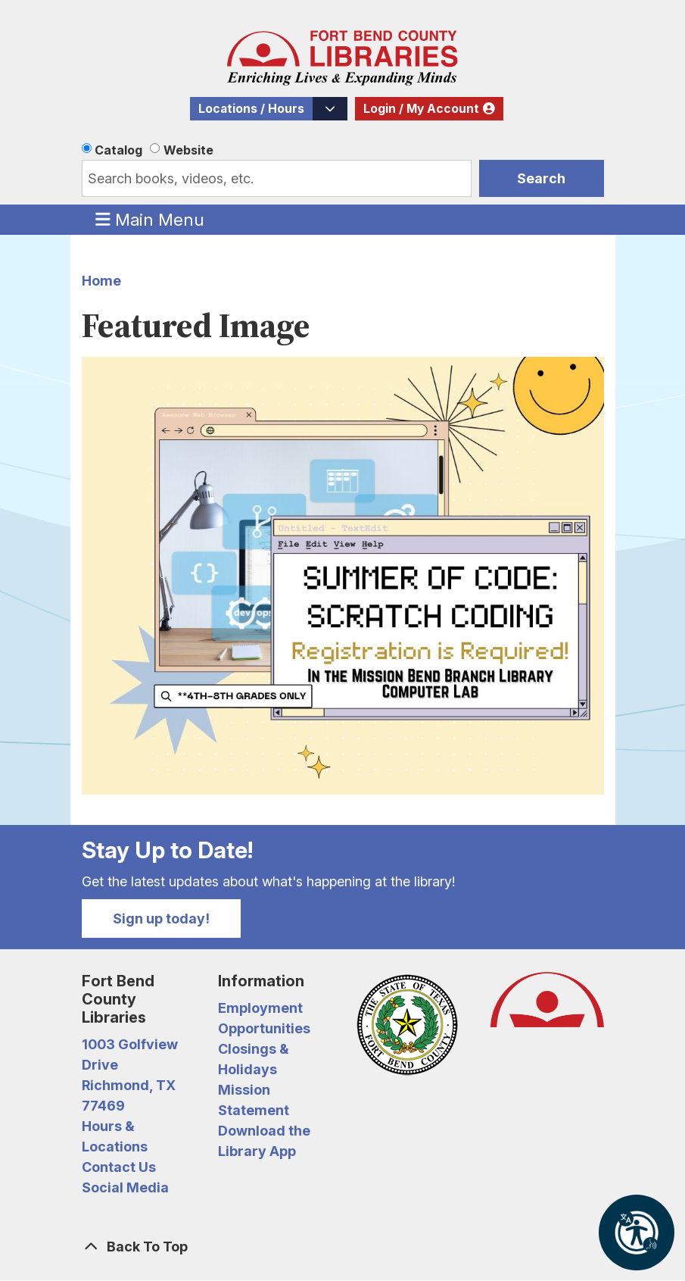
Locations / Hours (251, 109)
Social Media (125, 1187)
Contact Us (119, 1167)
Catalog (118, 150)
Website (188, 150)
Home (101, 281)
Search (541, 178)
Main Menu (149, 219)
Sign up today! (161, 918)
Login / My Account (421, 109)
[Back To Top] (343, 1247)
